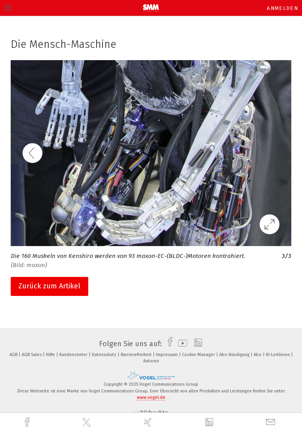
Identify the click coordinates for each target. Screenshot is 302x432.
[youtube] (180, 343)
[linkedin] (210, 422)
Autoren (151, 361)
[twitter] (87, 422)
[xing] (148, 422)
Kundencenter (74, 354)
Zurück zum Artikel (49, 286)
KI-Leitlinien (278, 354)
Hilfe (51, 354)
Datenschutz (105, 354)
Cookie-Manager (199, 354)
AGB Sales (32, 354)
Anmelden (282, 8)
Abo (258, 354)
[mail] (271, 422)
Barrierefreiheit (137, 354)
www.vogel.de (151, 397)
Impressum (167, 354)
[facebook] (28, 422)
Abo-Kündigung (235, 354)
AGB (14, 354)
